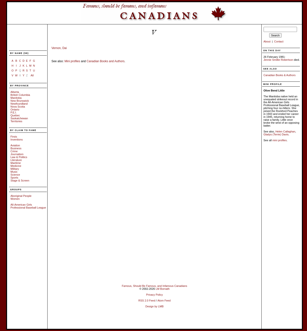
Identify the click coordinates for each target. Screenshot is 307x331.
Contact (278, 41)
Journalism (16, 154)
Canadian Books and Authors (105, 61)
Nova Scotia (17, 106)
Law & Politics (18, 157)
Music (14, 171)
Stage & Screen (19, 180)
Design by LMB (154, 306)
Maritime (15, 162)
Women (15, 198)
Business (15, 148)
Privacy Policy (154, 294)
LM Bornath (162, 288)
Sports (14, 177)
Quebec (15, 115)
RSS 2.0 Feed (146, 300)
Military (14, 168)
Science (15, 174)
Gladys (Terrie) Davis (276, 134)
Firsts (13, 136)
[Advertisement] (25, 38)
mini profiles (279, 140)
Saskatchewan (19, 118)
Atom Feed (164, 300)
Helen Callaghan (285, 131)
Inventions (16, 139)
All (32, 75)
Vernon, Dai (59, 48)
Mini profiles (72, 61)
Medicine (15, 165)
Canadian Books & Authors (280, 75)
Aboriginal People (20, 195)
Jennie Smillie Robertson (278, 59)
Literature (16, 160)
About (267, 41)
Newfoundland (19, 103)
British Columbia (20, 94)
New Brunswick (19, 100)
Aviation (15, 145)
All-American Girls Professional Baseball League (28, 206)
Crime (14, 151)
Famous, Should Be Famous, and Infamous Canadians (154, 285)
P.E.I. (13, 112)
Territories (16, 121)
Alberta (14, 91)
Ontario (14, 109)
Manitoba (15, 97)
